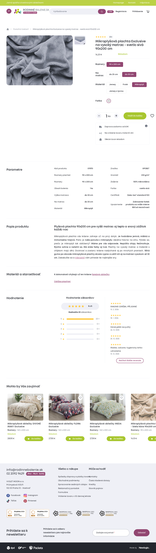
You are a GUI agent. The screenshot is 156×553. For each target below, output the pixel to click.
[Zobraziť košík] (148, 11)
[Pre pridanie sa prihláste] (152, 116)
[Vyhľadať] (102, 11)
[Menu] (8, 11)
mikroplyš (80, 258)
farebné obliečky (100, 274)
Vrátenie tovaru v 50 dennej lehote (74, 496)
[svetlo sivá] (109, 101)
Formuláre (63, 492)
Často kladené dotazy (99, 480)
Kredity (92, 484)
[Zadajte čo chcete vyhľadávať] (77, 11)
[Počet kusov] (107, 115)
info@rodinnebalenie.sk (24, 470)
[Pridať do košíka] (33, 438)
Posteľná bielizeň (21, 29)
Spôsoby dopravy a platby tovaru (74, 477)
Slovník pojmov (96, 488)
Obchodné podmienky (69, 480)
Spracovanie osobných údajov (72, 484)
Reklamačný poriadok (68, 488)
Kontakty (93, 477)
